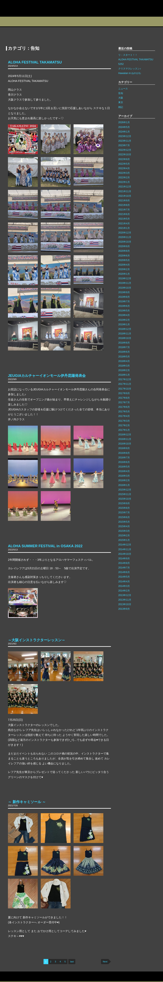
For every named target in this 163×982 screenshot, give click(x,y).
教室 (48, 21)
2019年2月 (124, 320)
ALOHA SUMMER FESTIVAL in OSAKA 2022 (45, 546)
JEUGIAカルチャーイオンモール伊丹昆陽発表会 (47, 376)
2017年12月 (124, 379)
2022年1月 (124, 182)
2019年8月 (124, 297)
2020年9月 (124, 246)
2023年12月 (124, 136)
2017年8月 (124, 397)
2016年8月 (124, 453)
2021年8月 (124, 205)
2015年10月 (124, 498)
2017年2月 (124, 425)
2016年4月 (124, 471)
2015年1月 (124, 540)
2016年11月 (124, 439)
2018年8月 (124, 342)
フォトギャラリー (133, 21)
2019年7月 (124, 301)
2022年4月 (124, 168)
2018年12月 (124, 329)
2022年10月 (124, 154)
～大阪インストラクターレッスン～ (36, 640)
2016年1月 (124, 485)
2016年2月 (124, 480)
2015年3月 (124, 531)
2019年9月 (124, 292)
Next (105, 961)
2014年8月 (124, 563)
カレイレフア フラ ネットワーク (25, 8)
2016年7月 (124, 457)
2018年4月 (124, 361)
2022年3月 (124, 173)
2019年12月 (124, 278)
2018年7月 (124, 347)
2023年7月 (124, 145)
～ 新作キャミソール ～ (27, 802)
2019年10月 (124, 287)
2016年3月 (124, 475)
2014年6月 (124, 572)
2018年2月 (124, 370)
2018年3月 (124, 365)
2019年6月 (124, 306)
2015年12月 (124, 489)
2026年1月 (124, 122)
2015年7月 (124, 512)
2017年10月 (124, 388)
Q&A (154, 21)
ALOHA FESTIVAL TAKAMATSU (35, 62)
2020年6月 (124, 255)
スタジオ (29, 21)
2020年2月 (124, 269)
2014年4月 (124, 581)
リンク (39, 976)
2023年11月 (124, 140)
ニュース (123, 88)
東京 (120, 102)
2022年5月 (124, 163)
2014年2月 (124, 590)
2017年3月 (124, 420)
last (72, 961)
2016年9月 (124, 448)
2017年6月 (124, 407)
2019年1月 (124, 324)
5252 (121, 64)
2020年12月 (124, 232)
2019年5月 (124, 310)
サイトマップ (25, 976)
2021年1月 (124, 228)
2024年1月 (124, 131)
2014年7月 (124, 567)
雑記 (120, 107)
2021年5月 (124, 218)
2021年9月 (124, 200)
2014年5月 (124, 576)
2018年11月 (124, 333)
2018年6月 (124, 351)
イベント (67, 21)
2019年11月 (124, 283)
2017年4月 (124, 416)
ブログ (86, 21)
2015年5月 (124, 521)
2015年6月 (124, 517)
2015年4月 (124, 526)
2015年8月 (124, 508)
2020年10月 (124, 241)
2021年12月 (124, 186)
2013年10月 (124, 604)
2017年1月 (124, 430)
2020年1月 (124, 274)
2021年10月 (124, 196)
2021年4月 (124, 223)
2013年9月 (124, 609)
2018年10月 (124, 338)
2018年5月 (124, 356)
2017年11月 (124, 384)
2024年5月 (124, 127)
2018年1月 (124, 374)
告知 (120, 93)
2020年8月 (124, 251)
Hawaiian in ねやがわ (129, 73)
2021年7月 (124, 209)
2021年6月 (124, 214)
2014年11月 (124, 549)
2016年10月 (124, 443)
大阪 (120, 97)
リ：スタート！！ (127, 55)
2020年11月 (124, 237)
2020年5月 (124, 260)
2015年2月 (124, 535)
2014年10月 (124, 554)
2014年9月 (124, 558)
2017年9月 (124, 393)
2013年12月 (124, 595)
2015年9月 (124, 503)
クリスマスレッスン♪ (129, 68)
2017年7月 (124, 402)
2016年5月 (124, 466)
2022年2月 (124, 177)
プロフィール (10, 21)
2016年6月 (124, 462)
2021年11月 (124, 191)
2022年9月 (124, 159)
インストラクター (109, 21)
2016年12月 (124, 434)
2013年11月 (124, 599)
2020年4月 (124, 264)
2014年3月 (124, 586)
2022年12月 (124, 150)
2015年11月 (124, 494)
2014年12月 (124, 544)
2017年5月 (124, 411)
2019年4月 (124, 315)
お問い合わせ (8, 976)
